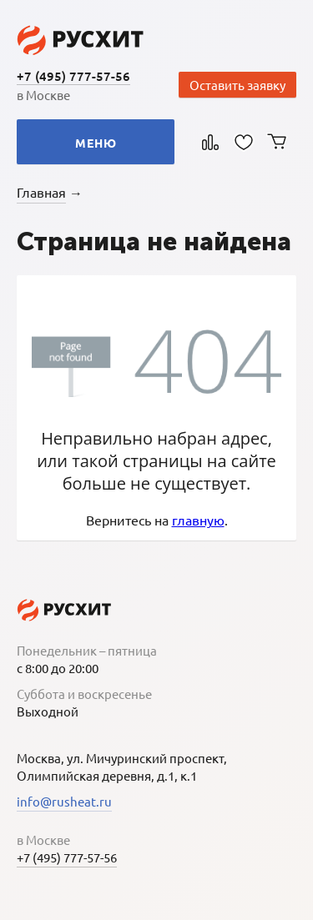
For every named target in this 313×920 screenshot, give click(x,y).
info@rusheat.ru (64, 801)
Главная (41, 191)
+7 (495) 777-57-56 (73, 76)
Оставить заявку (237, 85)
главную (198, 519)
